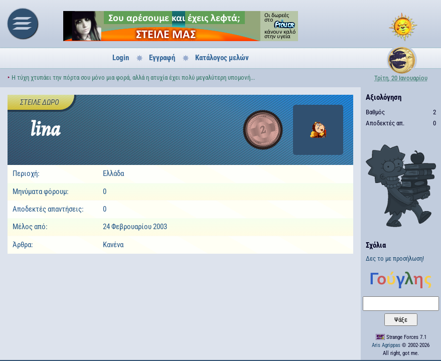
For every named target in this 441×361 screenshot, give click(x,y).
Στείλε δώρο (39, 102)
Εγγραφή (162, 57)
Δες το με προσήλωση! (395, 258)
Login (120, 57)
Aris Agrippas (386, 345)
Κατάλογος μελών (222, 57)
